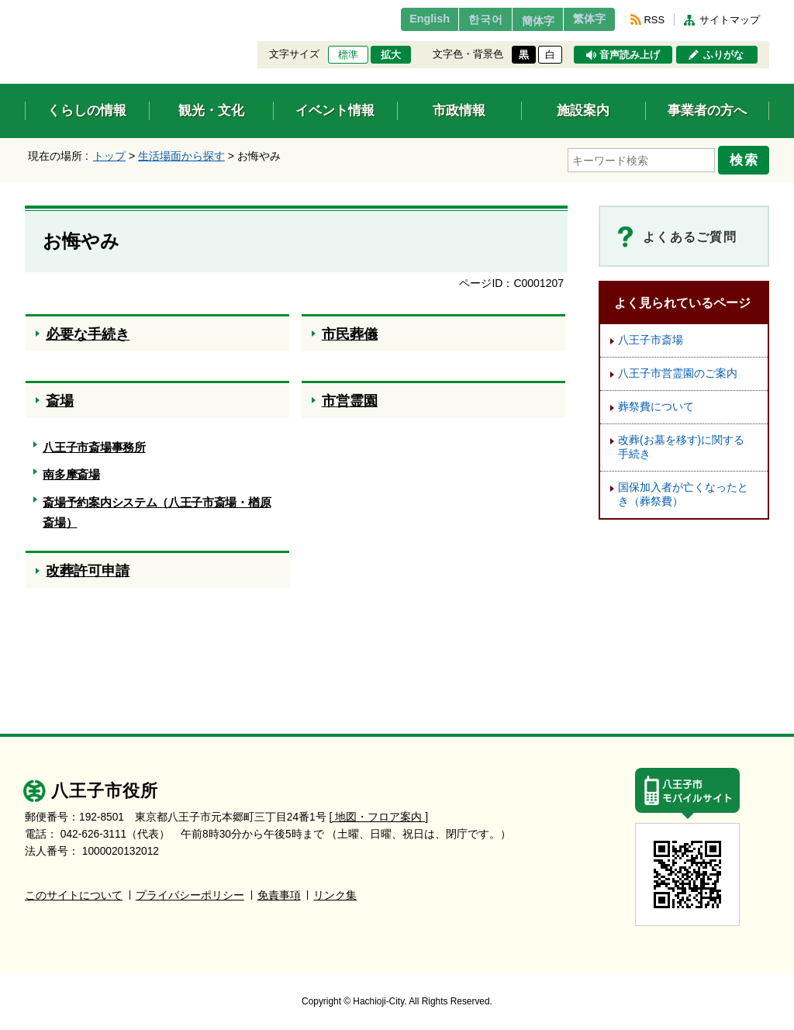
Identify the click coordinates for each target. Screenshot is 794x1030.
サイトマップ (729, 20)
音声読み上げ (629, 55)
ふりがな (723, 55)
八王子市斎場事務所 (94, 442)
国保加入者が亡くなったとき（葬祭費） (683, 490)
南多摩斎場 (71, 470)
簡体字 (523, 21)
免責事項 (279, 890)
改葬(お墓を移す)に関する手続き (681, 442)
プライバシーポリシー (190, 890)
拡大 (391, 55)
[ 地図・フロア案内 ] (379, 811)
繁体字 (584, 19)
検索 (747, 157)
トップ (109, 156)
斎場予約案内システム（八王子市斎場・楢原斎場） (157, 508)
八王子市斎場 (650, 335)
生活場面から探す (181, 156)
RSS (654, 20)
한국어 (461, 19)
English (399, 19)
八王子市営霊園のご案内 (677, 369)
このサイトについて (74, 890)
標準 (348, 55)
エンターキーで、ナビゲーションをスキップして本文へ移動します (25, 9)
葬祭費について (656, 402)
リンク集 (335, 890)
